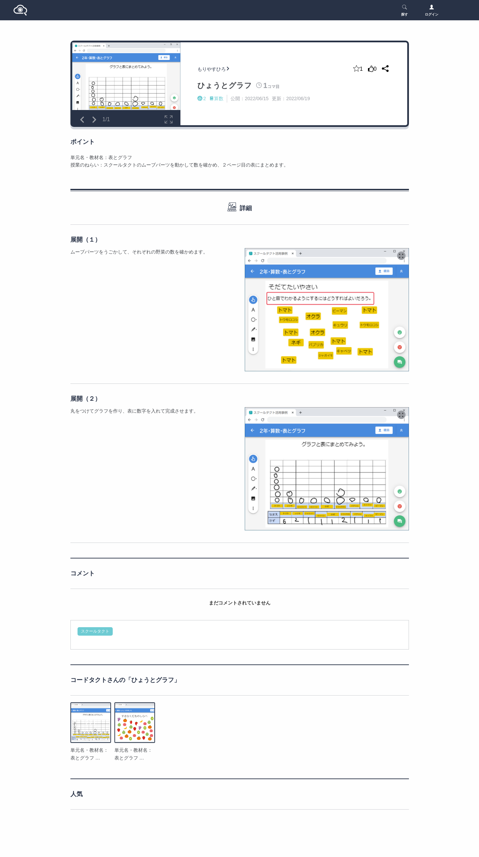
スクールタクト (95, 631)
